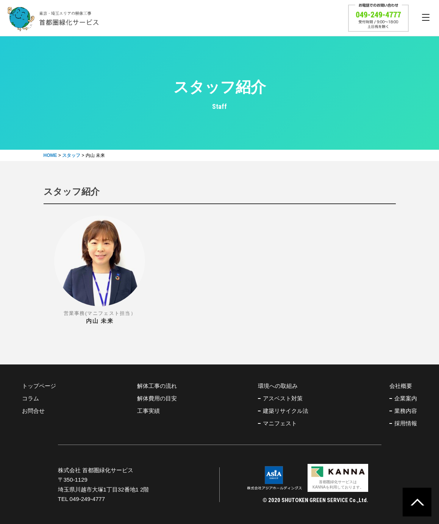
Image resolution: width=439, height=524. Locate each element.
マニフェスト (280, 423)
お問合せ (33, 411)
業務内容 (405, 411)
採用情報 (405, 423)
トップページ (39, 386)
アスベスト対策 (283, 398)
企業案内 (405, 398)
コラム (30, 398)
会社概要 (400, 386)
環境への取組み (278, 386)
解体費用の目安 (157, 398)
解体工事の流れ (157, 386)
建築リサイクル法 (285, 411)
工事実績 (148, 411)
